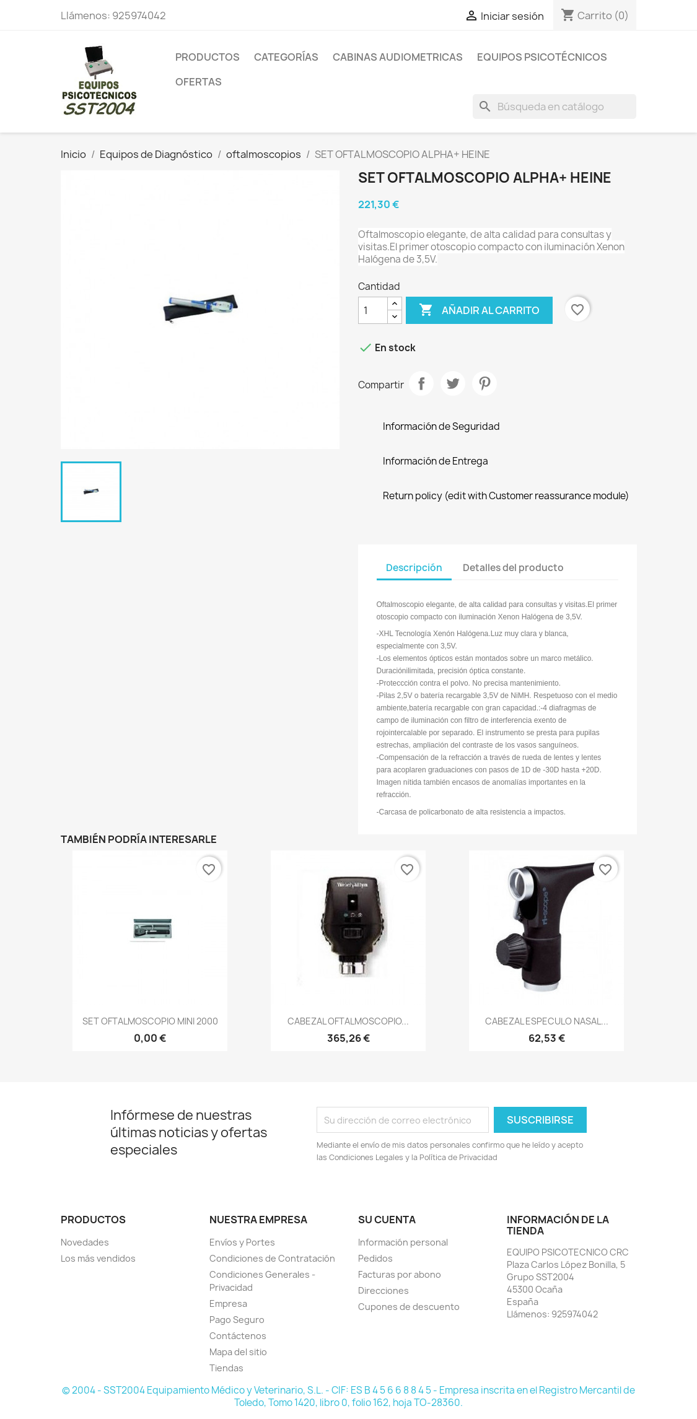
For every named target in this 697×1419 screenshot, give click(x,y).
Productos (207, 57)
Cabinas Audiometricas (398, 57)
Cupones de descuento (409, 1306)
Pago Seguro (237, 1319)
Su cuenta (387, 1219)
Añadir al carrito (479, 310)
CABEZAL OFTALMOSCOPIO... (348, 1021)
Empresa (228, 1303)
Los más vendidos (98, 1258)
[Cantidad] (373, 310)
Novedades (85, 1242)
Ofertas (198, 82)
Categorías (286, 57)
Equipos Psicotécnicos (542, 57)
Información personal (403, 1242)
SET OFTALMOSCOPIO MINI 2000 (150, 1021)
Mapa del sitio (238, 1352)
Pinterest (484, 383)
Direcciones (383, 1290)
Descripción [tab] (414, 567)
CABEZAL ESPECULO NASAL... (546, 1021)
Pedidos (375, 1258)
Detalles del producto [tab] (513, 567)
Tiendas (226, 1368)
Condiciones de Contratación (272, 1258)
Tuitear (453, 383)
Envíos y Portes (242, 1242)
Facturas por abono (399, 1274)
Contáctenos (237, 1336)
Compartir (421, 383)
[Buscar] (554, 106)
